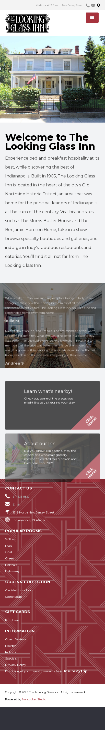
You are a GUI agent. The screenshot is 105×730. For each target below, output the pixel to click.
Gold (8, 552)
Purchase (12, 620)
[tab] (87, 5)
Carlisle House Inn (18, 590)
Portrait (11, 565)
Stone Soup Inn (16, 597)
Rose (8, 545)
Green (9, 558)
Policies (10, 652)
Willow (10, 539)
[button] (92, 18)
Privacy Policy (15, 665)
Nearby (10, 646)
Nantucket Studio (34, 699)
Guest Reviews (16, 639)
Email (16, 504)
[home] (31, 23)
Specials (11, 658)
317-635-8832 (21, 496)
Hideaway (12, 571)
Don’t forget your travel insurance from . (46, 671)
